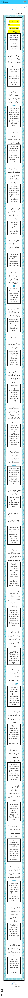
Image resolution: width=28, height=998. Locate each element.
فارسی (25, 7)
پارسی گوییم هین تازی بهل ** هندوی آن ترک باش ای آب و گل (14, 415)
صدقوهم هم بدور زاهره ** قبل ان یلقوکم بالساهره (14, 312)
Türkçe (20, 7)
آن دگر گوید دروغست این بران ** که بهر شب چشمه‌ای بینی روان (14, 639)
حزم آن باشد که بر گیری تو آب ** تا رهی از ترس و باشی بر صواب (14, 677)
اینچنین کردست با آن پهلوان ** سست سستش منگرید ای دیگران (14, 914)
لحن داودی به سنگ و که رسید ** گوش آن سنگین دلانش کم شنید (14, 176)
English (16, 7)
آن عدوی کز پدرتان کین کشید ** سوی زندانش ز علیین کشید (14, 794)
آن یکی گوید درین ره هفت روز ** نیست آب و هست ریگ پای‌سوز (14, 600)
